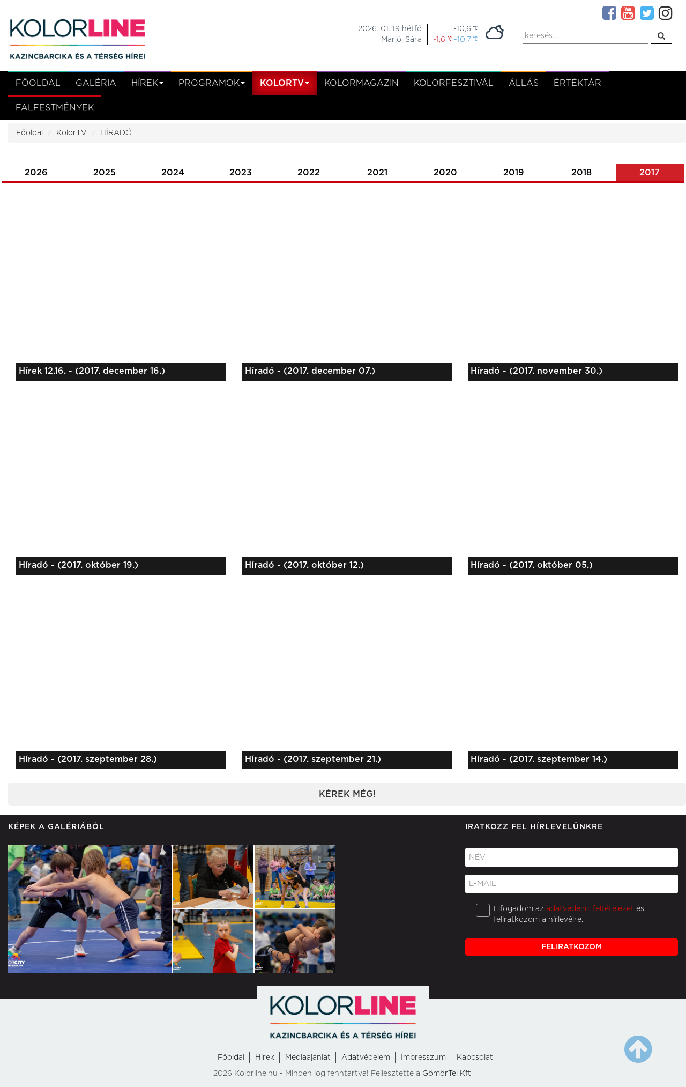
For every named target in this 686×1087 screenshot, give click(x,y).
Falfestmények (55, 107)
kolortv (284, 83)
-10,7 (466, 39)
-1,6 (442, 39)
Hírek (147, 83)
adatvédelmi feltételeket (590, 909)
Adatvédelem (365, 1057)
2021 (377, 172)
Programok (211, 83)
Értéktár (577, 83)
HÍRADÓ (116, 133)
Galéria (96, 83)
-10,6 (465, 29)
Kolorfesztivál (454, 83)
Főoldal (38, 83)
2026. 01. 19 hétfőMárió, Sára (390, 34)
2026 (36, 172)
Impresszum (423, 1057)
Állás (524, 83)
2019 (513, 172)
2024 (172, 172)
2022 (308, 172)
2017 (649, 172)
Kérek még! (347, 794)
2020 (445, 172)
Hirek (264, 1057)
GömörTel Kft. (447, 1073)
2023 (240, 172)
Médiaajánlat (308, 1057)
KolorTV (71, 133)
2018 (581, 172)
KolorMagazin (361, 83)
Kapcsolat (475, 1057)
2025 (104, 172)
